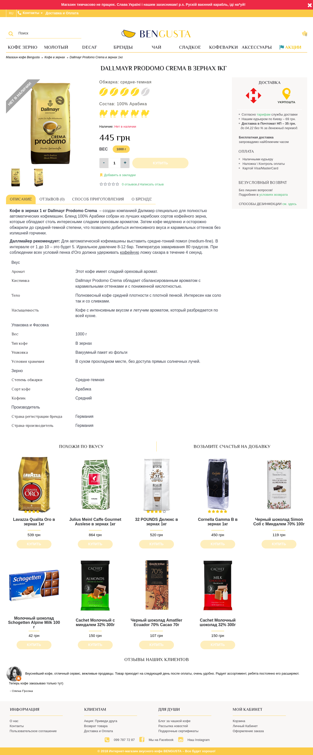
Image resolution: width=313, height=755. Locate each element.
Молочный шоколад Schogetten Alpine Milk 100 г (34, 622)
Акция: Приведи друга (100, 721)
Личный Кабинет (245, 726)
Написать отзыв (152, 184)
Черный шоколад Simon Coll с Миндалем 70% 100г (279, 521)
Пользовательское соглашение (33, 731)
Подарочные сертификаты (178, 731)
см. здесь (289, 204)
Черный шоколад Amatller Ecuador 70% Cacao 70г (156, 622)
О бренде (142, 199)
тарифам (263, 114)
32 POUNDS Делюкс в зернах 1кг (156, 521)
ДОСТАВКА (269, 82)
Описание (21, 199)
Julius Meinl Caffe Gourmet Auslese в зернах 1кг (95, 521)
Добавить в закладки (120, 175)
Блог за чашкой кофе (174, 721)
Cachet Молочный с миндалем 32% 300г (95, 622)
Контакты (17, 726)
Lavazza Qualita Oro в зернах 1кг (34, 521)
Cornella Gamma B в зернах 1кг (217, 521)
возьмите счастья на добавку (232, 446)
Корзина (239, 721)
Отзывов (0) (52, 199)
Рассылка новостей (173, 726)
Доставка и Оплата (98, 731)
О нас (14, 721)
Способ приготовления (98, 199)
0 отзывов (129, 184)
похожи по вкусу (81, 446)
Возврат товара (96, 726)
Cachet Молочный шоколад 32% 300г (218, 622)
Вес (103, 149)
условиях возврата (273, 194)
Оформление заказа (248, 731)
